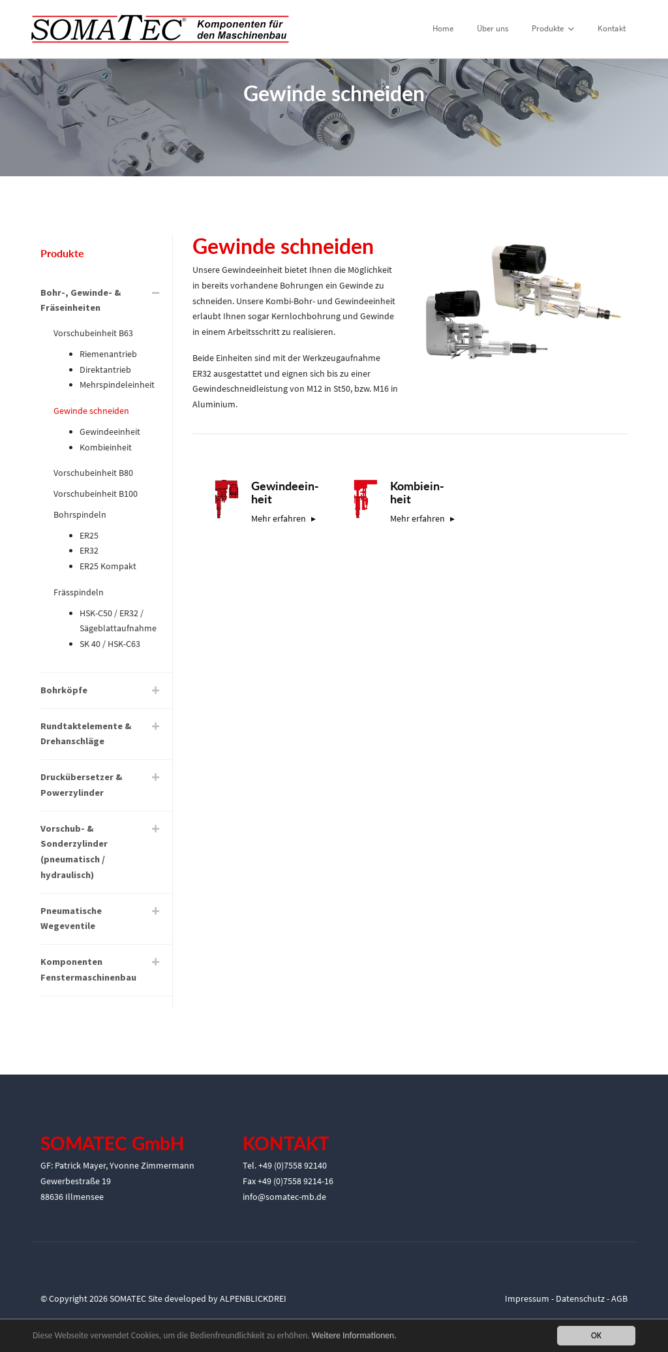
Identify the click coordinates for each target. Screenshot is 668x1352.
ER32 (89, 550)
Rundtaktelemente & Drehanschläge (85, 733)
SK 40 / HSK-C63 (110, 644)
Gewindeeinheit (110, 431)
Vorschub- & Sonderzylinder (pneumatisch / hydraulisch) (74, 852)
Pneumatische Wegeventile (71, 918)
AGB (619, 1298)
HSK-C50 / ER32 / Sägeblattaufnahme (118, 621)
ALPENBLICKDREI (253, 1298)
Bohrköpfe (63, 690)
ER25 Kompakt (108, 566)
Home (443, 28)
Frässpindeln (78, 592)
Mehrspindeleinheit (117, 384)
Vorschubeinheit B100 (95, 493)
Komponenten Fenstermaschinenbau (88, 969)
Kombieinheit (106, 447)
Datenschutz (580, 1298)
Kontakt (612, 28)
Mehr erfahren (278, 518)
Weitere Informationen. (354, 1336)
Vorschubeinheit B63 (93, 333)
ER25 (89, 535)
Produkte (553, 28)
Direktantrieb (105, 369)
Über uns (492, 28)
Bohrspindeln (79, 514)
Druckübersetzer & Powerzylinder (81, 784)
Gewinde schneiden (91, 411)
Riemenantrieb (108, 354)
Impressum (527, 1298)
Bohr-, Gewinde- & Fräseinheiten (80, 300)
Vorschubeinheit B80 (93, 473)
